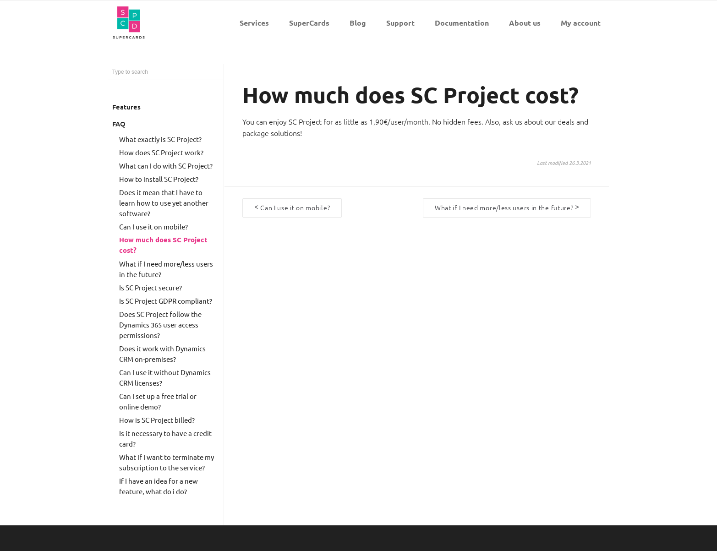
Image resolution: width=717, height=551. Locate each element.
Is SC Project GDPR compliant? (165, 300)
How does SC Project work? (161, 152)
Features (126, 106)
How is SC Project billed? (157, 419)
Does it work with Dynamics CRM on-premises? (162, 353)
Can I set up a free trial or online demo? (158, 401)
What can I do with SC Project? (166, 165)
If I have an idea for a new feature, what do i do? (158, 486)
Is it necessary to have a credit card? (165, 438)
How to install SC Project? (158, 179)
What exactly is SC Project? (160, 139)
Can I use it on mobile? (153, 226)
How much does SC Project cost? (163, 245)
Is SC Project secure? (150, 287)
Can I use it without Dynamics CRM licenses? (165, 377)
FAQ (119, 123)
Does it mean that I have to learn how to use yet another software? (163, 203)
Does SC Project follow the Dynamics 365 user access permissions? (160, 324)
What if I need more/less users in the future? (166, 268)
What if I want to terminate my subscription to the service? (166, 462)
